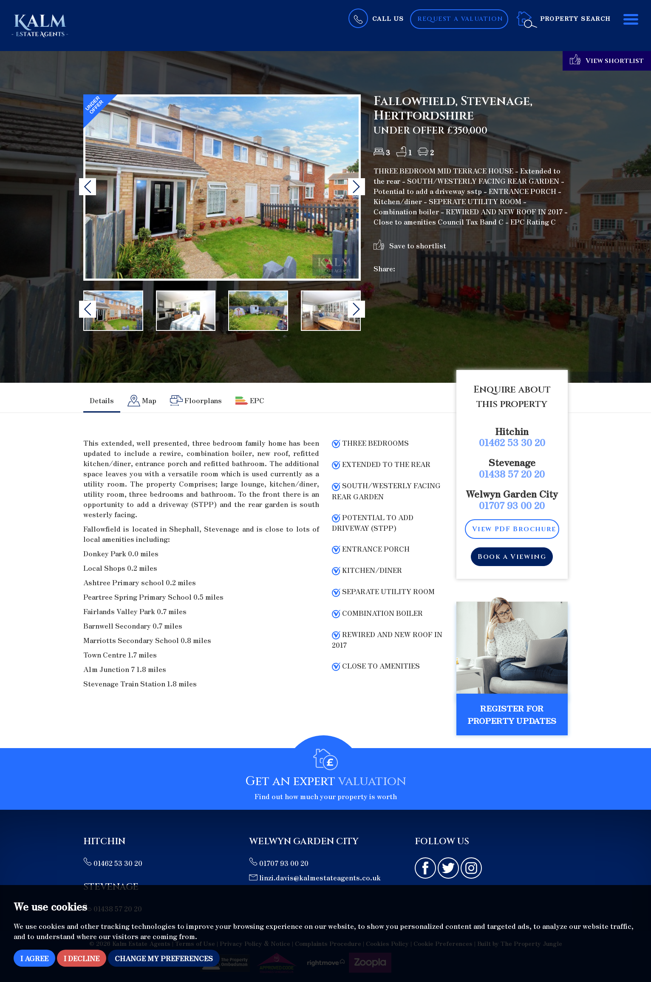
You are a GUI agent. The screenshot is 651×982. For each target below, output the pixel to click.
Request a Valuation (460, 19)
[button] (87, 186)
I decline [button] (81, 958)
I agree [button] (34, 958)
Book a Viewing (512, 556)
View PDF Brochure (514, 529)
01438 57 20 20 (512, 473)
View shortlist (607, 59)
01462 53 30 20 (512, 442)
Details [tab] (102, 400)
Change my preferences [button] (164, 958)
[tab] (142, 401)
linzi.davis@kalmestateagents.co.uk (315, 877)
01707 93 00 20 (512, 505)
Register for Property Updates (511, 714)
